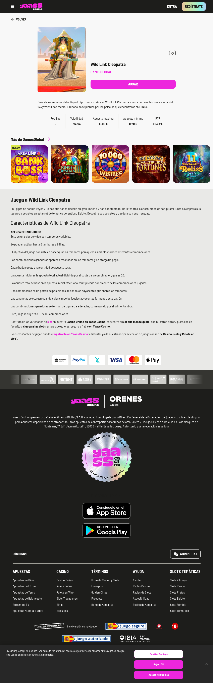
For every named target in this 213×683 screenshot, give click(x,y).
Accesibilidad (141, 598)
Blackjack (62, 610)
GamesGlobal (101, 72)
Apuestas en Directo (25, 580)
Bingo (59, 604)
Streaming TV (21, 604)
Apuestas (21, 571)
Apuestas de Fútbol (24, 586)
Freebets (96, 598)
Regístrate (194, 6)
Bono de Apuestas (102, 604)
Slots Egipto (177, 598)
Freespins (97, 586)
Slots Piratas (177, 586)
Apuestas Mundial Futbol (28, 610)
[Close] (206, 667)
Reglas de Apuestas (144, 604)
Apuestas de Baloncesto (27, 598)
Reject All (159, 668)
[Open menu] (12, 6)
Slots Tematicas (180, 610)
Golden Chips (99, 592)
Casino (62, 571)
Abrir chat (185, 554)
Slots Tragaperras (67, 598)
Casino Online (64, 580)
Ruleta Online (64, 586)
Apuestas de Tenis (24, 592)
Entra (172, 6)
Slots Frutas (177, 592)
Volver (18, 19)
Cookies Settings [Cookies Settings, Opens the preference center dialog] (159, 658)
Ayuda (138, 571)
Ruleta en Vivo (65, 592)
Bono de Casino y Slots (105, 580)
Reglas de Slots (142, 592)
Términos (99, 571)
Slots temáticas (185, 571)
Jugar (133, 84)
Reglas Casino (141, 586)
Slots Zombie (178, 604)
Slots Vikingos (179, 580)
